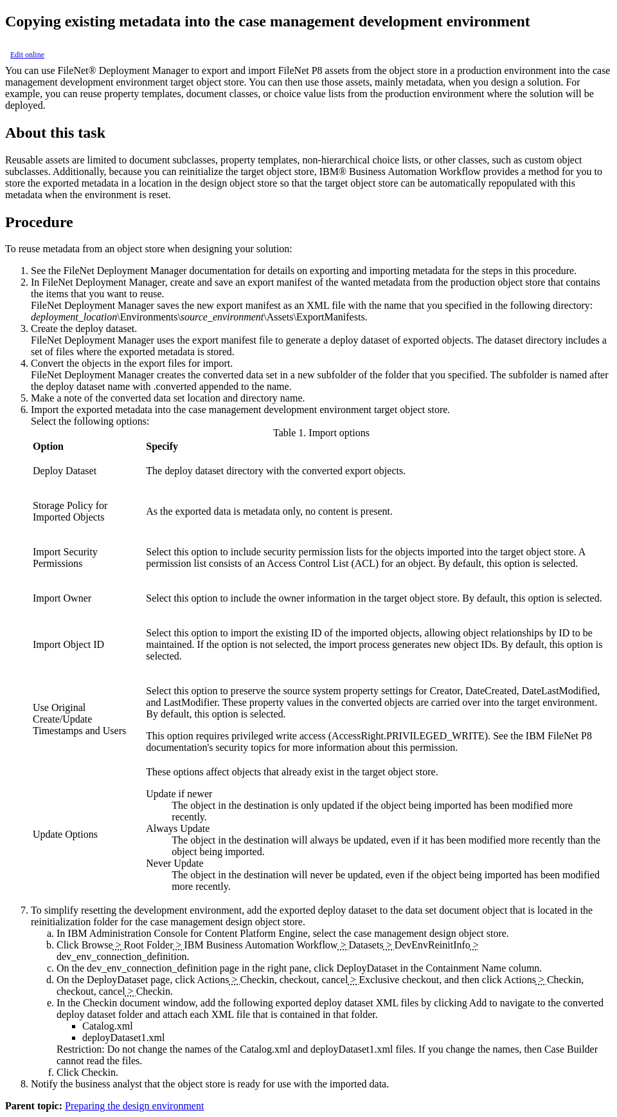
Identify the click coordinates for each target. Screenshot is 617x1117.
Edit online (27, 54)
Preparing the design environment (134, 1105)
